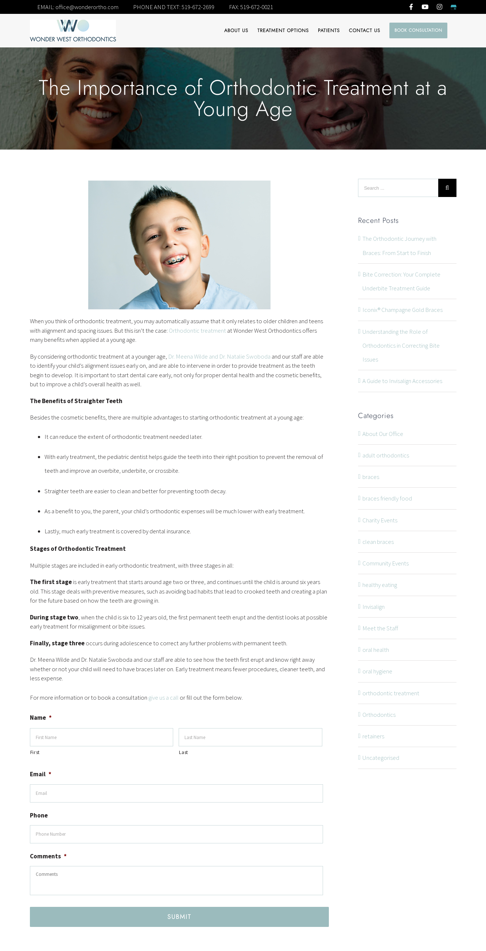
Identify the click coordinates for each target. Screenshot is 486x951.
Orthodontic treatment (197, 330)
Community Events (385, 563)
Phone (39, 815)
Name (41, 718)
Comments (48, 856)
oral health (375, 650)
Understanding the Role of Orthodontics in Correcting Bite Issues (401, 346)
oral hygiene (377, 671)
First (35, 752)
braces (370, 477)
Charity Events (379, 520)
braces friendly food (387, 498)
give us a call (163, 697)
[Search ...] (398, 188)
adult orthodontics (385, 455)
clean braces (378, 542)
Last (183, 752)
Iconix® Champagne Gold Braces (402, 310)
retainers (373, 736)
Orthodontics (379, 715)
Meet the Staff (380, 628)
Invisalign (373, 607)
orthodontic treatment (390, 693)
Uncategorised (380, 758)
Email (40, 774)
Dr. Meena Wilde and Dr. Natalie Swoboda (219, 356)
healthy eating (379, 585)
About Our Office (382, 434)
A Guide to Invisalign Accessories (402, 381)
